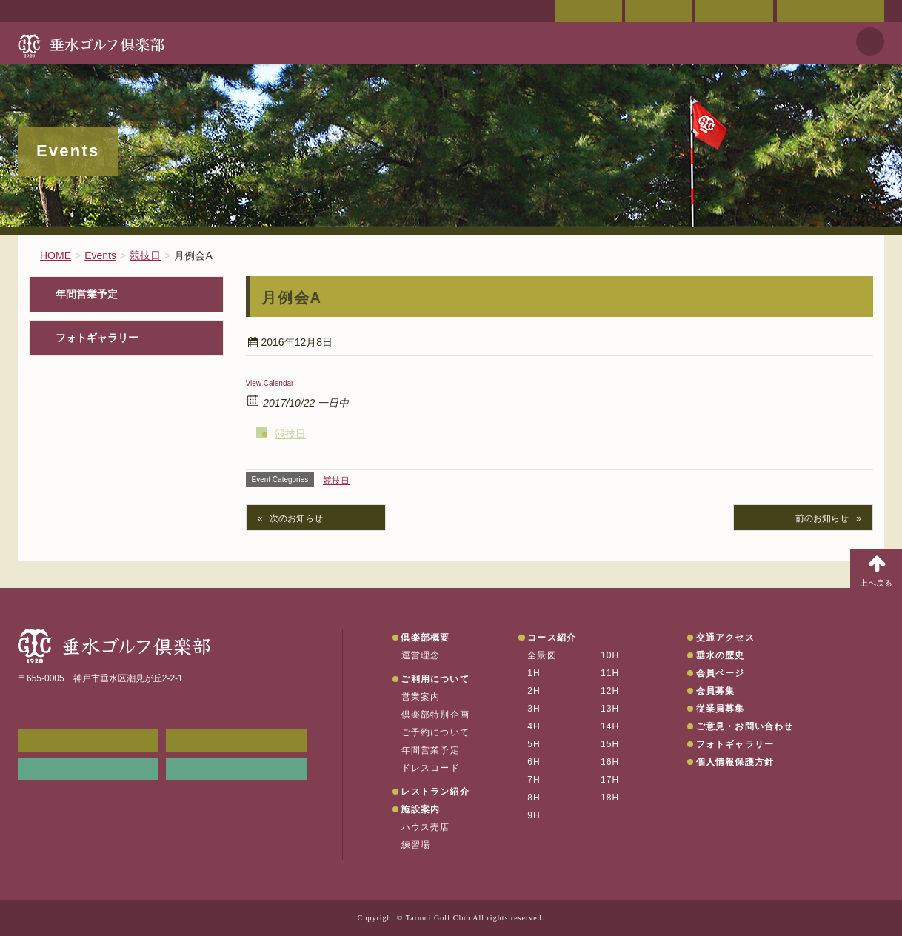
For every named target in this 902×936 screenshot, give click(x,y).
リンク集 (88, 769)
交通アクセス (658, 11)
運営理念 (421, 655)
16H (610, 762)
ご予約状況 (734, 11)
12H (610, 691)
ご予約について (435, 732)
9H (534, 815)
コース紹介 (551, 637)
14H (610, 726)
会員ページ (588, 11)
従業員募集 (720, 708)
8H (534, 797)
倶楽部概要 (425, 637)
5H (534, 744)
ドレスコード (430, 768)
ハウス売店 (425, 827)
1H (534, 673)
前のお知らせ (822, 518)
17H (610, 780)
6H (534, 762)
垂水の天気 (236, 769)
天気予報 (870, 41)
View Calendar (270, 383)
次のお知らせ (296, 518)
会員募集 (715, 691)
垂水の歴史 (720, 655)
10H (610, 655)
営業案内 (421, 697)
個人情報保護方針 (735, 762)
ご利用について (435, 679)
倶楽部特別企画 (435, 714)
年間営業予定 (87, 294)
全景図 (542, 655)
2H (534, 691)
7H (534, 780)
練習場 (416, 845)
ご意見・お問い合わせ (830, 11)
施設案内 (420, 809)
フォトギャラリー (97, 338)
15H (610, 744)
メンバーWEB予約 (88, 740)
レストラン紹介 (435, 791)
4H (534, 726)
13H (610, 708)
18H (610, 797)
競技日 (290, 434)
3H (534, 708)
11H (610, 673)
